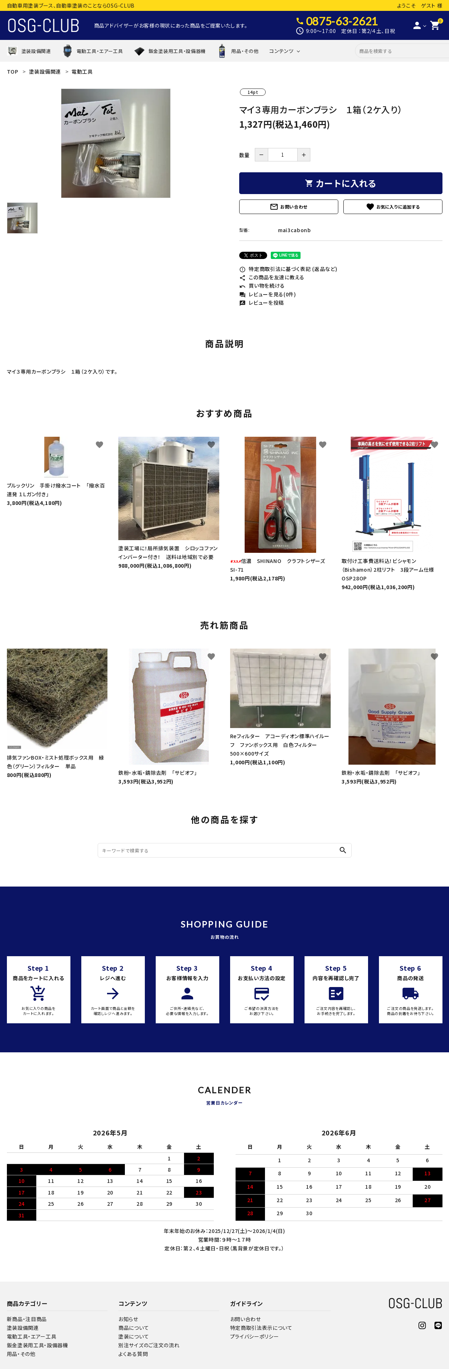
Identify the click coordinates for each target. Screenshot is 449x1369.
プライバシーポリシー (254, 1336)
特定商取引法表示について (261, 1327)
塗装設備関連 (23, 1327)
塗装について (133, 1336)
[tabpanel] (116, 143)
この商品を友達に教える (272, 277)
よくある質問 (133, 1353)
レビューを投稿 (261, 302)
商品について (133, 1327)
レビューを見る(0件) (267, 294)
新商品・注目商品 (27, 1319)
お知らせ (128, 1319)
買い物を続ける (262, 285)
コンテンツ (281, 50)
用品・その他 (21, 1353)
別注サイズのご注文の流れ (148, 1345)
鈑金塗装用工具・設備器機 (37, 1345)
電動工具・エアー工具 (32, 1336)
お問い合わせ (288, 206)
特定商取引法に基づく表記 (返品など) (288, 268)
